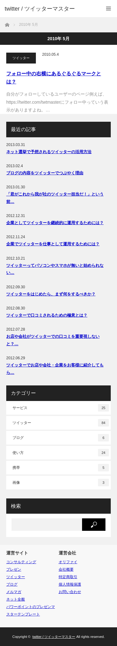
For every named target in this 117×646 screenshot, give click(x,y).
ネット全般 (15, 599)
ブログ (60, 437)
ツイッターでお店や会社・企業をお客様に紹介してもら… (55, 369)
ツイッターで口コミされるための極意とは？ (46, 315)
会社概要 (66, 569)
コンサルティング (21, 562)
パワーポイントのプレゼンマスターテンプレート (30, 610)
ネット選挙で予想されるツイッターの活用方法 (48, 151)
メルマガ (13, 592)
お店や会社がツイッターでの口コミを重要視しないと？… (53, 340)
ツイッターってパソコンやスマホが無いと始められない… (55, 269)
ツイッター (21, 58)
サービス (60, 408)
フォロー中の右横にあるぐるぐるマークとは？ (53, 77)
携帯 (60, 467)
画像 (60, 482)
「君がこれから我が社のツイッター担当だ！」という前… (55, 198)
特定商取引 (68, 577)
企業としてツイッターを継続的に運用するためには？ (55, 222)
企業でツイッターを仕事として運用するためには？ (53, 244)
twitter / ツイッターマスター (40, 9)
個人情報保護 (70, 584)
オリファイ (68, 562)
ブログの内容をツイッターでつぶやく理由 (44, 173)
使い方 (60, 452)
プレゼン (13, 569)
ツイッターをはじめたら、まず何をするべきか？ (50, 294)
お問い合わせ (70, 592)
